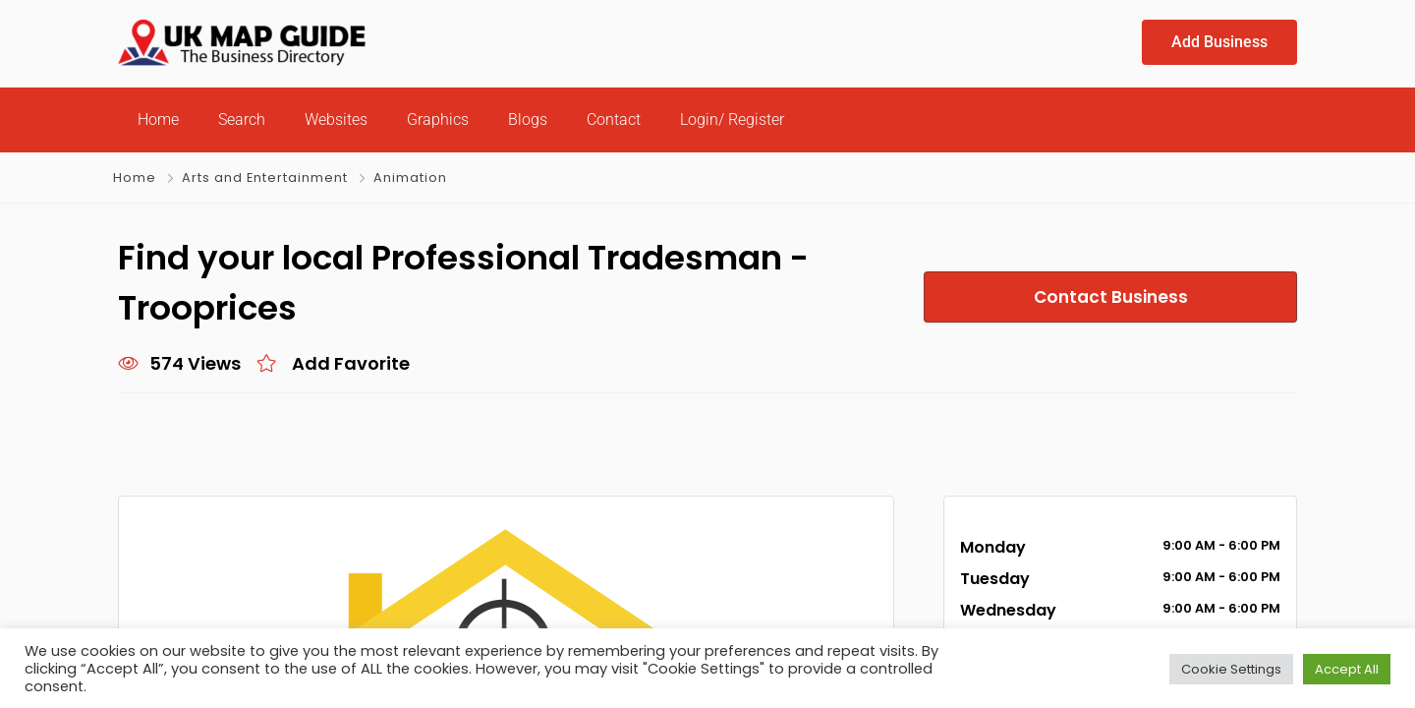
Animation (407, 177)
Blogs (527, 119)
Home (158, 119)
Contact (614, 119)
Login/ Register (732, 119)
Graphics (438, 119)
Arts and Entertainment (264, 177)
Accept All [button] (1347, 668)
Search (241, 119)
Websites (336, 119)
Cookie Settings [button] (1231, 668)
